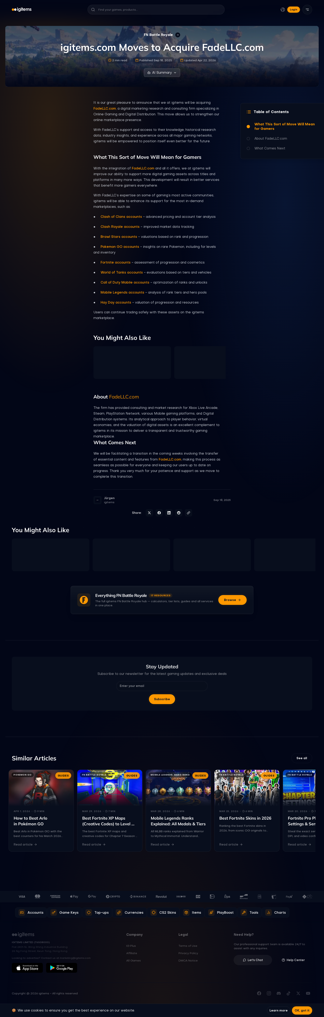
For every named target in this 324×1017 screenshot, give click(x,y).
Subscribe (162, 699)
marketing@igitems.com (75, 958)
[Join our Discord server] (279, 993)
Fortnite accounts (116, 262)
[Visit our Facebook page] (259, 993)
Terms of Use (188, 946)
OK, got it (302, 1010)
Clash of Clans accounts (121, 216)
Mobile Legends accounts (122, 292)
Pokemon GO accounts (120, 246)
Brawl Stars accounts (119, 236)
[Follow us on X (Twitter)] (298, 993)
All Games (133, 960)
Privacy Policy (188, 953)
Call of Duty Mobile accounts (125, 282)
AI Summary (162, 72)
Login (293, 9)
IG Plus (131, 946)
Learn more (279, 1010)
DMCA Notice (188, 960)
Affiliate (131, 953)
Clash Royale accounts (120, 226)
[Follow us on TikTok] (288, 993)
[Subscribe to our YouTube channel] (308, 993)
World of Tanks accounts (122, 272)
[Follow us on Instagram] (269, 993)
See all (301, 758)
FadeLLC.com (104, 108)
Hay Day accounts (116, 302)
